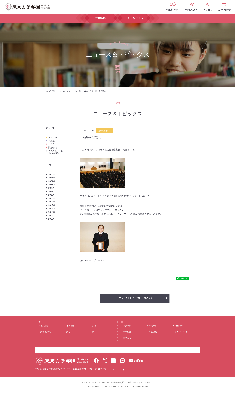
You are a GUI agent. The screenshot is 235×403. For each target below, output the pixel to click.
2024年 (52, 191)
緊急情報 (53, 152)
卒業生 (51, 143)
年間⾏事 (127, 337)
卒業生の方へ (191, 9)
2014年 (52, 239)
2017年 (52, 225)
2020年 (52, 210)
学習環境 (153, 337)
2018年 (52, 220)
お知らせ (53, 147)
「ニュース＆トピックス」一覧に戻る (134, 298)
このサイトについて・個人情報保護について (136, 380)
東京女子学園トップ (54, 91)
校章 (68, 337)
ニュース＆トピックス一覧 (76, 91)
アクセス (208, 9)
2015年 (52, 234)
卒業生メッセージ (131, 344)
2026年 (52, 182)
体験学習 (127, 331)
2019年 (52, 215)
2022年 (52, 201)
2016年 (52, 230)
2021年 (52, 206)
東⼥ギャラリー (182, 337)
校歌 (94, 337)
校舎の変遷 (45, 337)
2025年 (52, 186)
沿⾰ (94, 331)
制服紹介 (179, 331)
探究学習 (153, 331)
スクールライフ (56, 138)
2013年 (52, 244)
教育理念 (70, 331)
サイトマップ (170, 380)
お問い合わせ (224, 9)
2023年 (52, 196)
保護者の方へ (172, 9)
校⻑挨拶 (44, 331)
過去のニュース (60, 159)
